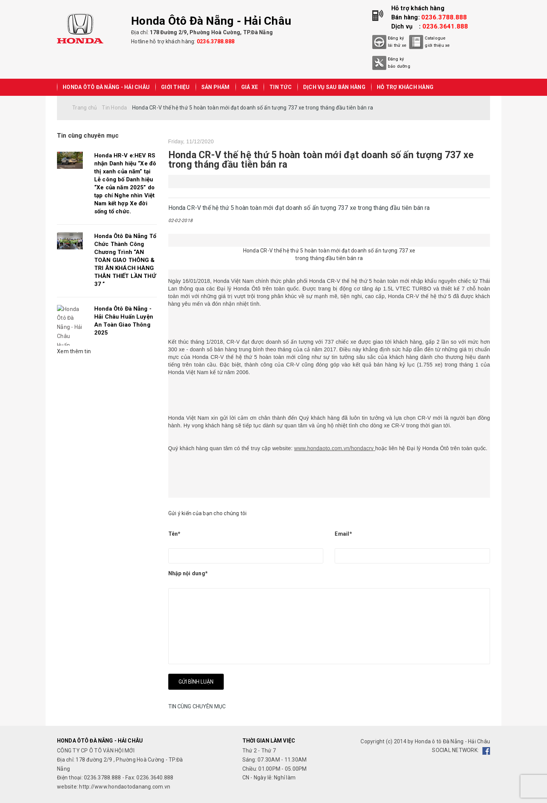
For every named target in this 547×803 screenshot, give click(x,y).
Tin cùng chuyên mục (88, 135)
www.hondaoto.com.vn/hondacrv (333, 448)
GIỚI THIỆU (175, 87)
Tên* (174, 534)
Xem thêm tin (74, 351)
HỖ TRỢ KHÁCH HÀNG (405, 87)
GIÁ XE (249, 87)
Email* (343, 534)
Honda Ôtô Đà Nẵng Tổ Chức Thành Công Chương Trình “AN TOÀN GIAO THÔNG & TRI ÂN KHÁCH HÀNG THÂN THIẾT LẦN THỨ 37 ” (125, 260)
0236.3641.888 (445, 26)
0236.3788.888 (215, 41)
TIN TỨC (280, 87)
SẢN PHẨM (215, 87)
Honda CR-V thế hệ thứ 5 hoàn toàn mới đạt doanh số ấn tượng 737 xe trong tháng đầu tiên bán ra (321, 159)
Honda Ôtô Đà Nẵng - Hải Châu (106, 87)
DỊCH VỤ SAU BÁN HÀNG (334, 87)
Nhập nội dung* (188, 573)
